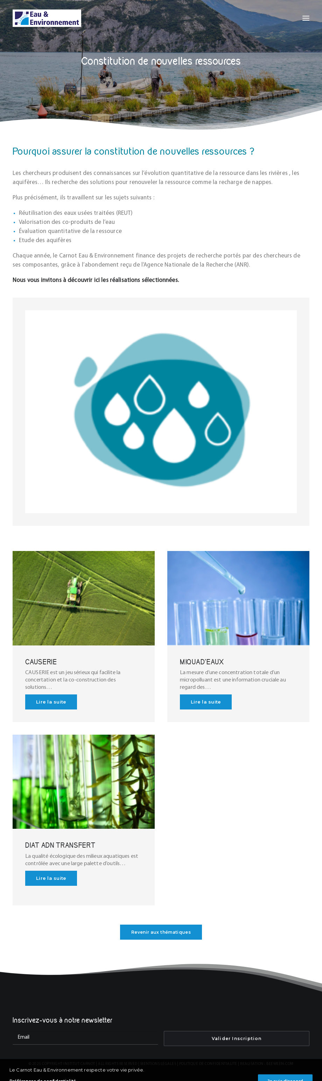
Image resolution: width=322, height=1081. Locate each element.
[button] (306, 18)
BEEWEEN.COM (280, 1064)
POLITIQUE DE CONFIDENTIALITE (208, 1064)
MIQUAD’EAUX (202, 661)
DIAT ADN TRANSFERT (60, 845)
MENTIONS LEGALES (158, 1064)
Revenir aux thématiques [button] (161, 932)
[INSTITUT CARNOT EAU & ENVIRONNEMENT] (47, 18)
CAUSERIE (41, 661)
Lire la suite (51, 702)
